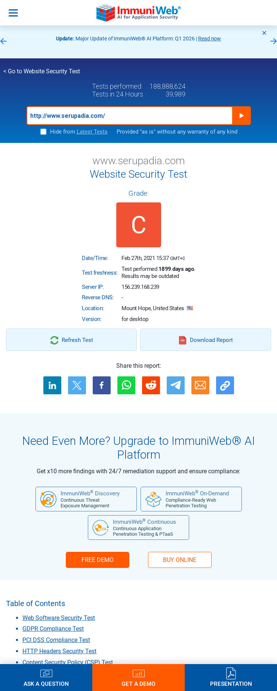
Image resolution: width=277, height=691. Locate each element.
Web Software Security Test (58, 617)
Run (241, 115)
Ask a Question (46, 684)
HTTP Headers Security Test (59, 651)
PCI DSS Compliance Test (56, 639)
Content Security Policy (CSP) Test (67, 662)
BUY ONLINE (179, 559)
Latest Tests (92, 131)
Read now (209, 39)
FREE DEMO (97, 559)
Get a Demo (138, 684)
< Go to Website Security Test (41, 71)
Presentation (231, 684)
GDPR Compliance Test (53, 628)
